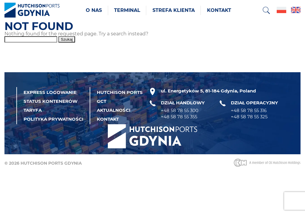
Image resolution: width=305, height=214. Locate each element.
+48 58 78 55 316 (249, 110)
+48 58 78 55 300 (179, 110)
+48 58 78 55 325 (249, 116)
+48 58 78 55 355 (179, 116)
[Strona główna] (32, 10)
